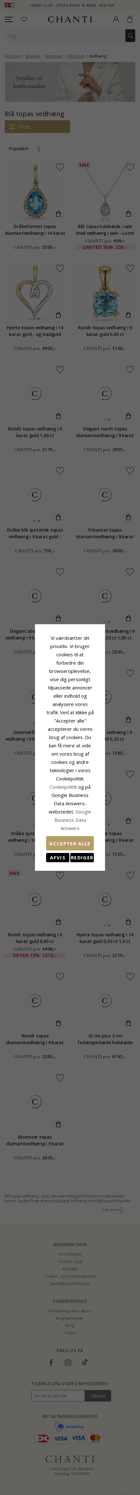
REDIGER (96, 799)
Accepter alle (70, 785)
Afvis (43, 799)
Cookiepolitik (69, 754)
